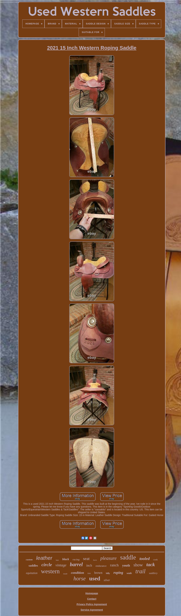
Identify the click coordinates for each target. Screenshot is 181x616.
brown (98, 573)
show (138, 564)
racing (76, 559)
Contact (91, 598)
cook (155, 559)
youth (126, 565)
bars (57, 560)
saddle (128, 557)
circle (47, 564)
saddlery (153, 573)
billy (108, 573)
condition (77, 573)
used (94, 578)
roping (118, 573)
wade (129, 573)
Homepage (91, 593)
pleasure (108, 558)
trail (140, 571)
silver (107, 580)
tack (150, 564)
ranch (114, 565)
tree (89, 573)
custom (29, 559)
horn (95, 560)
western (50, 571)
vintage (61, 565)
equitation (31, 573)
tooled (144, 558)
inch (89, 565)
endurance (101, 565)
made (65, 574)
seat (86, 558)
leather (44, 558)
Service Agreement (92, 609)
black (65, 559)
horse (80, 578)
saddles (33, 565)
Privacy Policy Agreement (92, 604)
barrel (76, 564)
